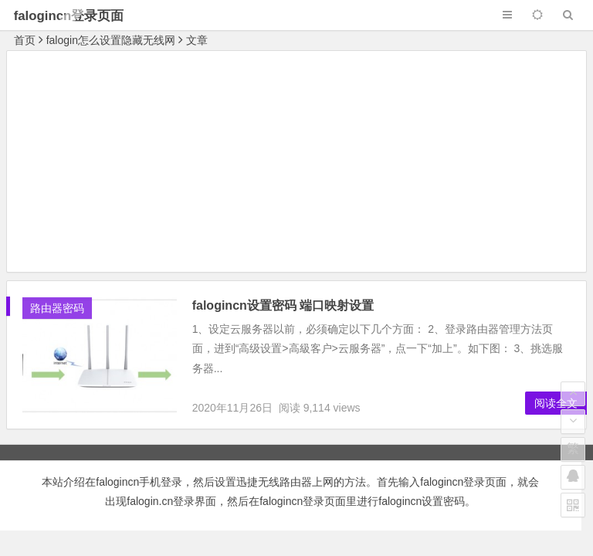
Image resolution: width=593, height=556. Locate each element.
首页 (25, 40)
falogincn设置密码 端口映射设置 (283, 305)
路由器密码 (57, 308)
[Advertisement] (297, 164)
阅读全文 (556, 403)
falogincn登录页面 (69, 15)
